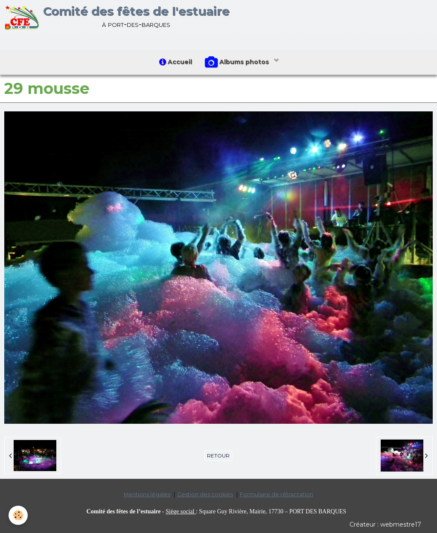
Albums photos (238, 62)
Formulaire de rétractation (276, 494)
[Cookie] (18, 515)
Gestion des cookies (205, 494)
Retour (218, 455)
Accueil (175, 62)
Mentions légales (147, 494)
